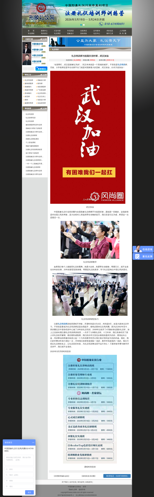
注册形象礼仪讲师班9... (34, 160)
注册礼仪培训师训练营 (34, 149)
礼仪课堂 (57, 33)
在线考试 (83, 31)
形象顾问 (28, 87)
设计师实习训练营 (32, 153)
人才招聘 (123, 31)
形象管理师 (29, 90)
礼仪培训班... (42, 93)
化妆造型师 (42, 103)
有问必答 (81, 482)
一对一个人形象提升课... (34, 164)
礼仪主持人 (42, 96)
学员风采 (70, 31)
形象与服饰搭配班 (32, 146)
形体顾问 (28, 93)
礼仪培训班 (30, 114)
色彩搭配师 (42, 87)
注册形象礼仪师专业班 (34, 171)
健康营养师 (29, 103)
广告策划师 (42, 90)
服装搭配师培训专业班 (34, 125)
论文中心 (96, 33)
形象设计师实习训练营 (34, 128)
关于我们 (65, 482)
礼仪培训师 (29, 80)
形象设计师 (42, 80)
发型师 (27, 96)
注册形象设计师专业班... (34, 132)
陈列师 (40, 83)
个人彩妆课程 (30, 142)
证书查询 (96, 31)
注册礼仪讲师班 (31, 135)
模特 (26, 100)
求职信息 (109, 31)
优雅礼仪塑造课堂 (32, 139)
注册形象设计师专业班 (34, 174)
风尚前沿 (44, 33)
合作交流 (73, 482)
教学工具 (109, 33)
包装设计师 (42, 100)
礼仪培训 (121, 64)
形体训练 (83, 33)
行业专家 (57, 31)
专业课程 (31, 33)
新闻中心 (44, 31)
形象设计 (70, 33)
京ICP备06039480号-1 (65, 495)
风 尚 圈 (122, 33)
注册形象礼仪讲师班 (33, 167)
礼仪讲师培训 (30, 118)
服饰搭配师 (29, 83)
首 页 (31, 31)
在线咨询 (88, 482)
